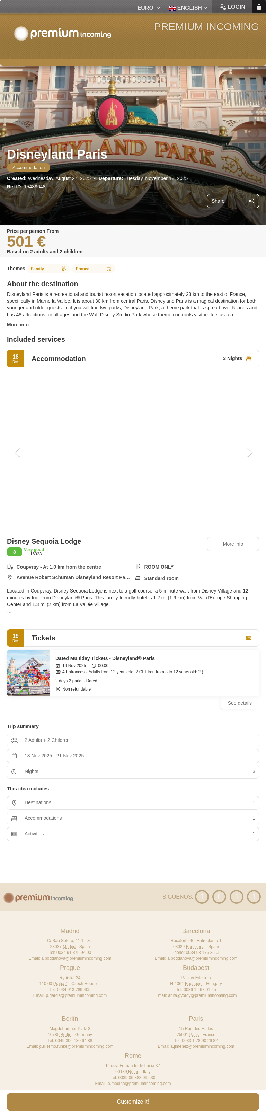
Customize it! (133, 1102)
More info (18, 324)
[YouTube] (202, 897)
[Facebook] (254, 897)
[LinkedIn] (219, 897)
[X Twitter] (236, 897)
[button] (17, 452)
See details (240, 703)
